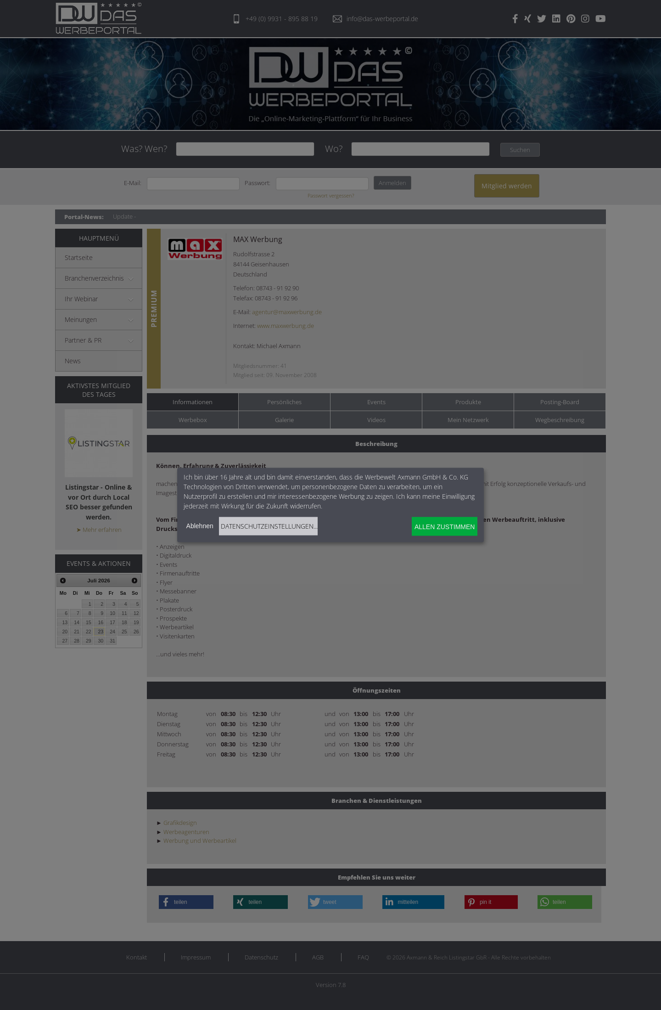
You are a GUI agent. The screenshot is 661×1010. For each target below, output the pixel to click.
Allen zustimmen (445, 526)
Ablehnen (199, 526)
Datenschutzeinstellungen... (269, 526)
